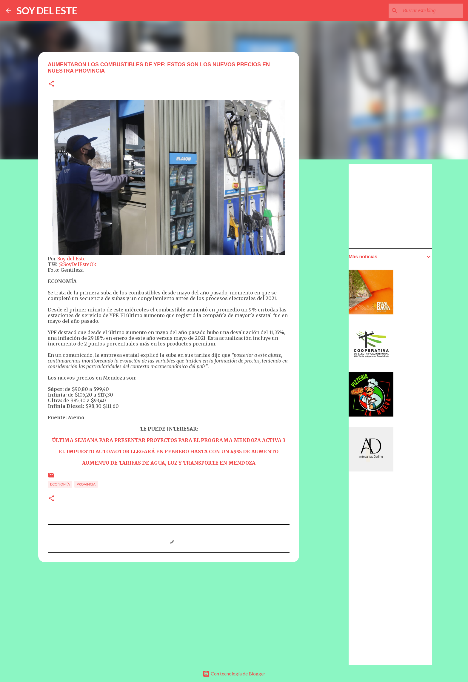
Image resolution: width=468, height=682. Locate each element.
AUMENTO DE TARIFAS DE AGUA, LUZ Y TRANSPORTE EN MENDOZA (168, 463)
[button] (51, 84)
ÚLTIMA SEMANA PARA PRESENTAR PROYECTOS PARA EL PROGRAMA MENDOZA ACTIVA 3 (168, 440)
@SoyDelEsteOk (77, 264)
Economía (60, 484)
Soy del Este (71, 259)
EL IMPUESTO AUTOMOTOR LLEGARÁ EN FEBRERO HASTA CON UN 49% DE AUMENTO (168, 451)
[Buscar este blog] (432, 11)
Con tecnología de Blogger (234, 673)
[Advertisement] (328, 333)
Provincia (86, 484)
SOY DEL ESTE (47, 10)
